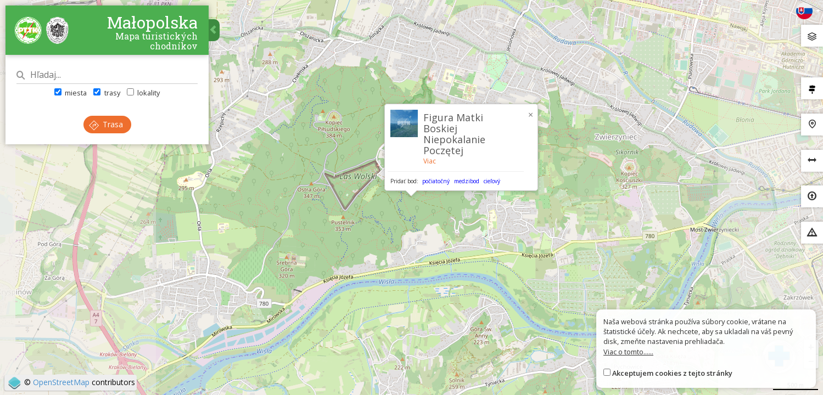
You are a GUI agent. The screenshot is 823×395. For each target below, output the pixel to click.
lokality (143, 93)
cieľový (492, 181)
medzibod (466, 181)
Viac (429, 161)
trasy (106, 93)
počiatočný (436, 181)
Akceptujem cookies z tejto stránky (672, 373)
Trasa (106, 124)
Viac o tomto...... (628, 352)
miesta (70, 93)
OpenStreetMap (61, 382)
